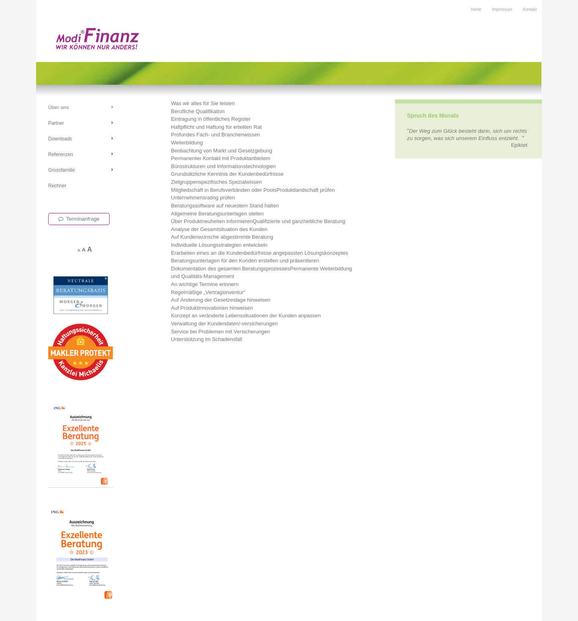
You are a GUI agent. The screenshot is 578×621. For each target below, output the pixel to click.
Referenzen (60, 154)
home (476, 9)
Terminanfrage (79, 219)
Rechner (57, 186)
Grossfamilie (61, 170)
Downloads (60, 139)
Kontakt (530, 9)
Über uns (58, 107)
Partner (56, 123)
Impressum (502, 9)
